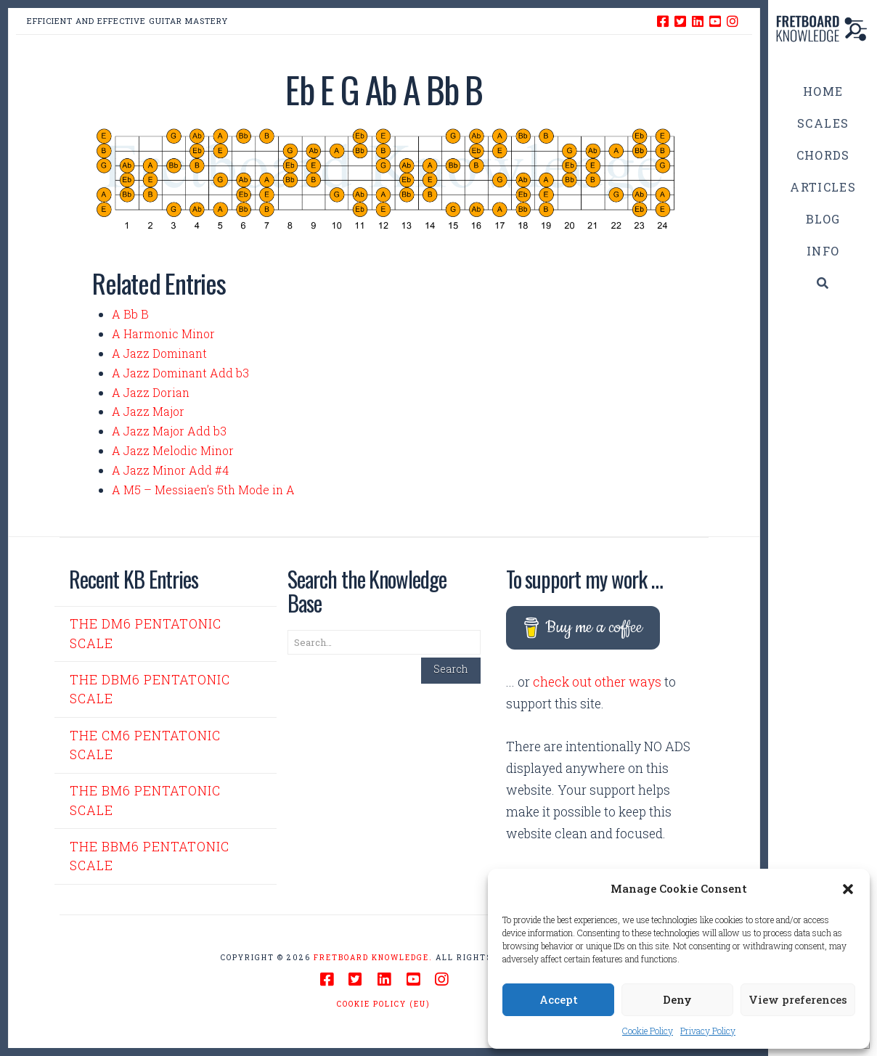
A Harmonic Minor (163, 333)
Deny (677, 999)
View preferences (797, 999)
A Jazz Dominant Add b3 (180, 372)
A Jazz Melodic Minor (173, 450)
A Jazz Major (148, 411)
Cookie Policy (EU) (384, 1004)
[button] (848, 889)
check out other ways (597, 682)
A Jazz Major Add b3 (169, 430)
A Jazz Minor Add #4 (170, 470)
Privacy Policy (707, 1030)
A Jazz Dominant (159, 353)
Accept (558, 999)
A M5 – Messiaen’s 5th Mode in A (203, 489)
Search (450, 669)
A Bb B (130, 314)
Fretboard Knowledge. (373, 957)
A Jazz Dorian (150, 392)
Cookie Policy (647, 1030)
